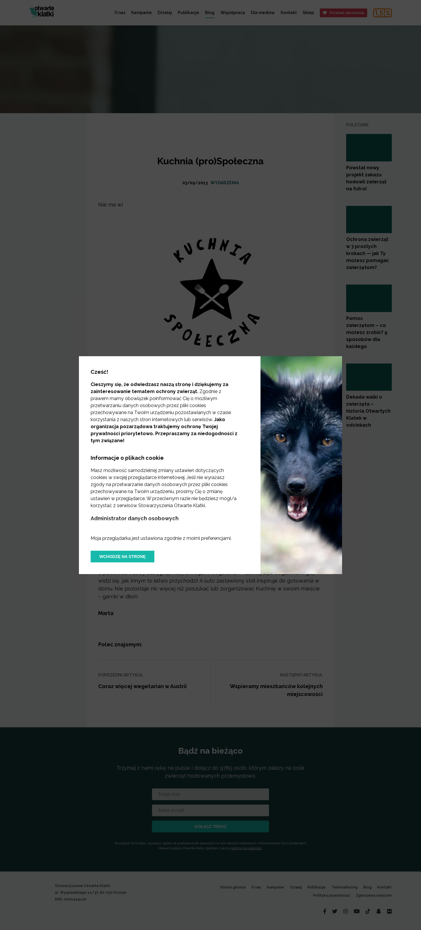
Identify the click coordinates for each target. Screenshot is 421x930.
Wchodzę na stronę (122, 556)
